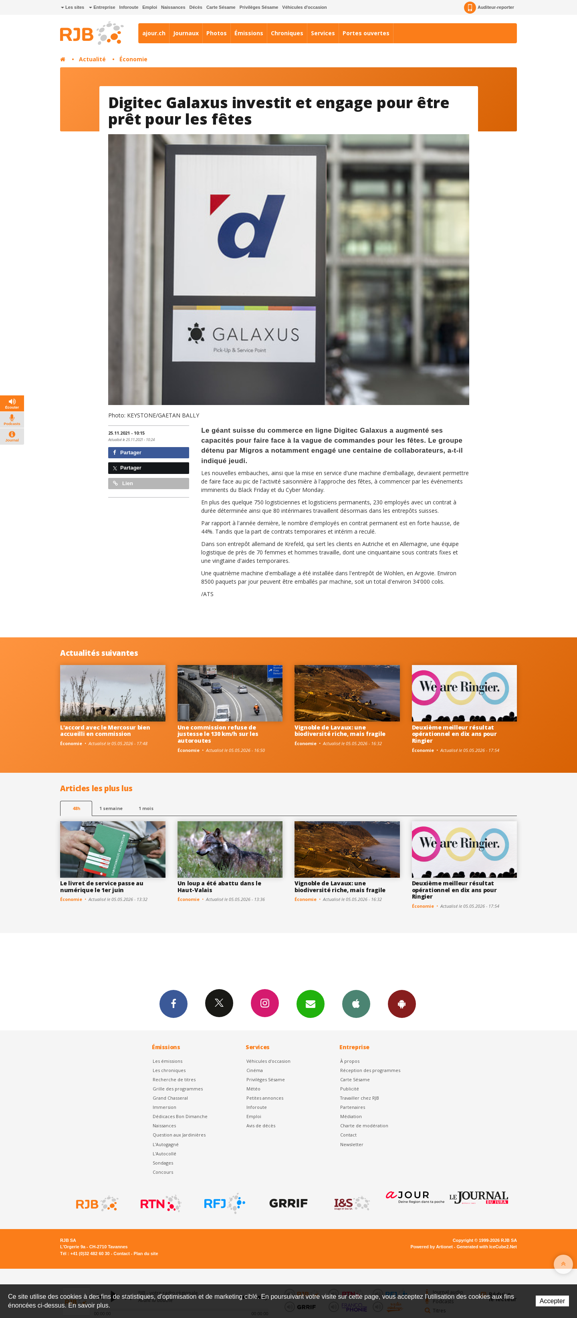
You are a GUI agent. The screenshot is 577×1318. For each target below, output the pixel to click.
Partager (127, 452)
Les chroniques (169, 1070)
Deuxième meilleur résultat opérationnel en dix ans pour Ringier (454, 734)
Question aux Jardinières (179, 1134)
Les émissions (167, 1061)
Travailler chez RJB (359, 1097)
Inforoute (129, 7)
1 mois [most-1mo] (146, 808)
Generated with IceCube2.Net (487, 1246)
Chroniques (287, 33)
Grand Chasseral (170, 1097)
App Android (402, 1003)
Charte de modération (364, 1125)
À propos (349, 1061)
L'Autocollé (164, 1153)
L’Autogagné (166, 1144)
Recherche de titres (174, 1079)
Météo (253, 1088)
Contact (348, 1134)
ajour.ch (153, 33)
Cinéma (254, 1070)
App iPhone (356, 1003)
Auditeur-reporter (489, 8)
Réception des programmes (370, 1070)
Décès (196, 7)
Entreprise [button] (102, 7)
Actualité (92, 59)
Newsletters (311, 1003)
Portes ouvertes (366, 33)
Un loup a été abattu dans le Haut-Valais (219, 886)
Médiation (351, 1116)
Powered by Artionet (432, 1246)
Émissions (248, 33)
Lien (123, 483)
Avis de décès (260, 1125)
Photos (216, 33)
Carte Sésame (221, 7)
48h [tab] (76, 808)
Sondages (163, 1162)
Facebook (173, 1003)
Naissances (173, 7)
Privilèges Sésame (259, 7)
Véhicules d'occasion (304, 7)
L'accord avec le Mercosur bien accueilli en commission (105, 730)
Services (323, 33)
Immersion (164, 1107)
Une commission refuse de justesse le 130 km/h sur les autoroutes (218, 734)
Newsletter (351, 1144)
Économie (133, 59)
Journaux (186, 33)
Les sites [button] (72, 7)
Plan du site (145, 1253)
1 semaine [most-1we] (111, 808)
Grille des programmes (178, 1088)
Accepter (552, 1301)
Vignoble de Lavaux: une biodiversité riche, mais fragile (340, 730)
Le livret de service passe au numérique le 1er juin (101, 886)
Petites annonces (264, 1097)
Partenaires (352, 1107)
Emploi (149, 7)
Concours (163, 1172)
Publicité (349, 1088)
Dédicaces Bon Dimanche (180, 1116)
